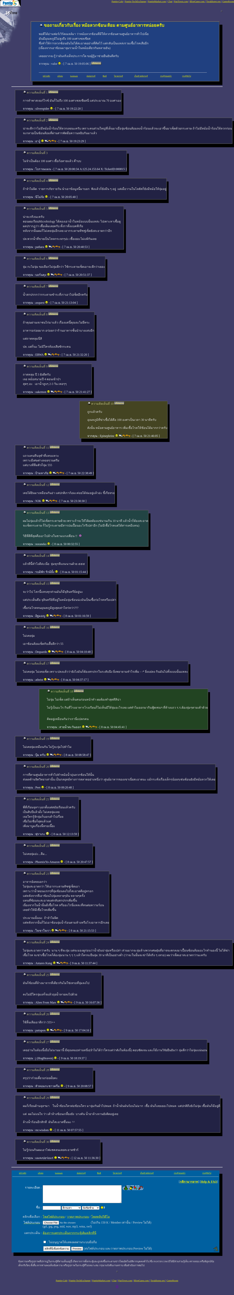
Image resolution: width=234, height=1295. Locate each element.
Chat (170, 1)
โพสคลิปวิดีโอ (100, 1220)
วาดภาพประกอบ (78, 1220)
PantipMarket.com (157, 1)
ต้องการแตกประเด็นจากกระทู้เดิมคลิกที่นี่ (69, 1236)
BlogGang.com (197, 1)
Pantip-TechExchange (135, 1)
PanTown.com (181, 1)
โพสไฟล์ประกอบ (54, 1220)
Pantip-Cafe (117, 1)
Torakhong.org (213, 1)
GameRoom (228, 1)
